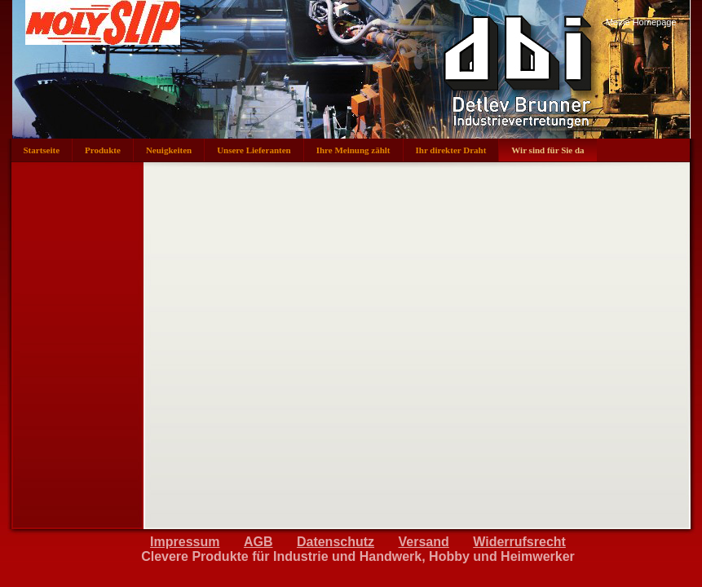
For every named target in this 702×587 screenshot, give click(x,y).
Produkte (103, 150)
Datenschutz (335, 542)
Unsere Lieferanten (254, 150)
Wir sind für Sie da (547, 150)
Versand (424, 542)
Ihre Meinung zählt (353, 150)
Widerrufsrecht (519, 542)
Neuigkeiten (169, 150)
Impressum (184, 542)
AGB (258, 542)
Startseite (42, 150)
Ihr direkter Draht (451, 150)
